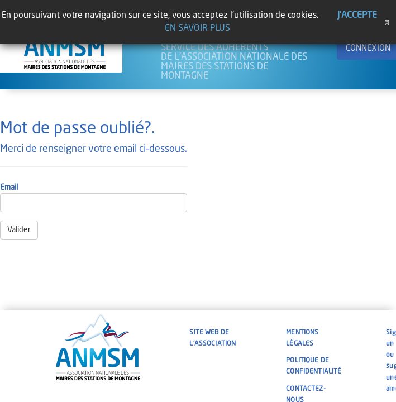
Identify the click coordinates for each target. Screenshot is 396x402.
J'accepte (357, 15)
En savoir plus (197, 28)
